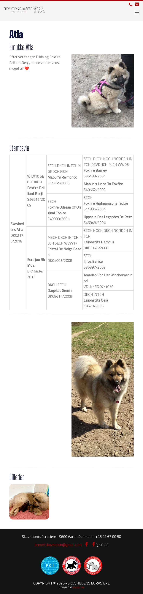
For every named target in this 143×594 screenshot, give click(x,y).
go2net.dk (78, 587)
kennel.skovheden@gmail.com (58, 544)
